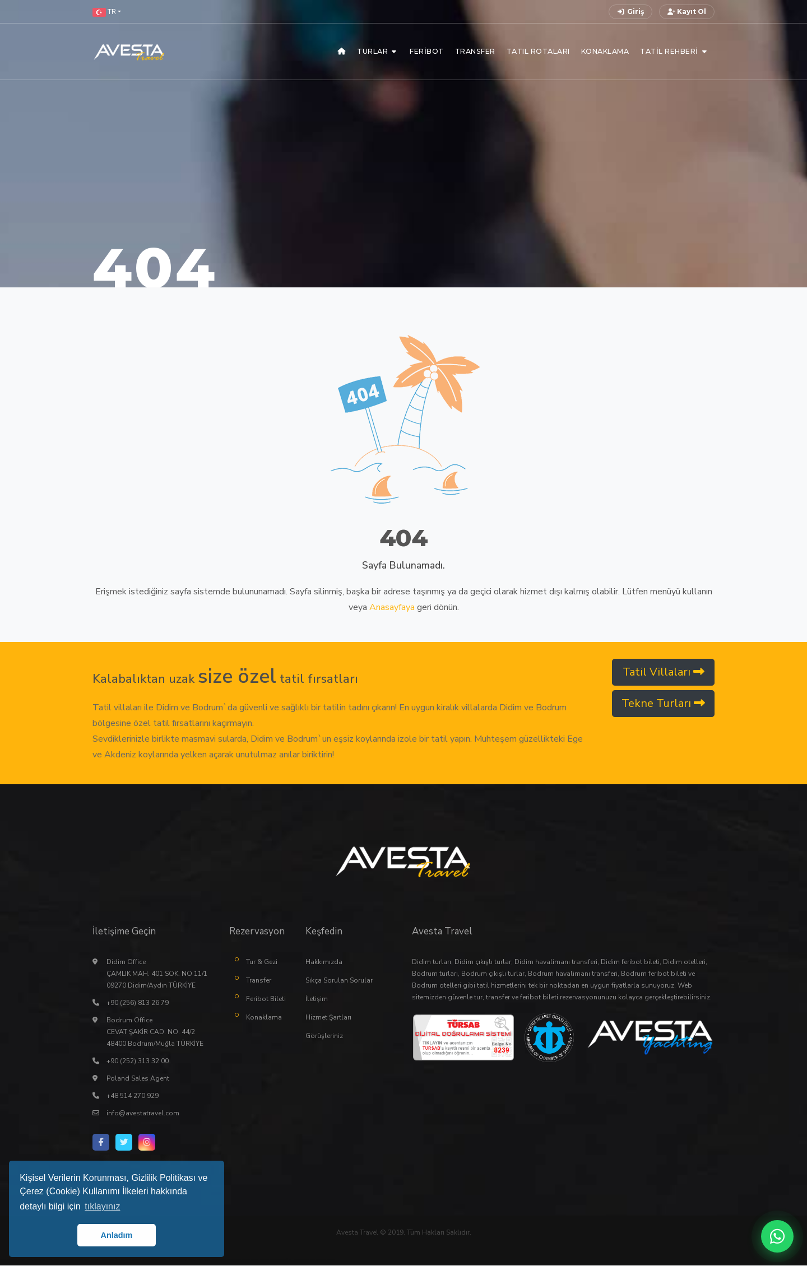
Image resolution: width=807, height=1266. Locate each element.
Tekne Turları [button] (663, 703)
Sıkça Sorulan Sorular (339, 980)
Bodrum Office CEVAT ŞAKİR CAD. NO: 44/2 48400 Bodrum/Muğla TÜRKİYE (154, 1032)
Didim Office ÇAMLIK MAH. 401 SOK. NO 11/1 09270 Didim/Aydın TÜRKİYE (156, 974)
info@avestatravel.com (142, 1113)
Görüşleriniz (324, 1036)
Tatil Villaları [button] (663, 671)
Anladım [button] (117, 1235)
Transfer (258, 980)
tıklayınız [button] (102, 1206)
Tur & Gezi (261, 962)
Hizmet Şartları (328, 1017)
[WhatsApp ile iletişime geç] (777, 1236)
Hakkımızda (323, 962)
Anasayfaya (392, 607)
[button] (106, 12)
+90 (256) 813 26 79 (137, 1003)
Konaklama (264, 1017)
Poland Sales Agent (137, 1078)
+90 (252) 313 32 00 (137, 1061)
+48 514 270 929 (132, 1096)
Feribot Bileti (266, 999)
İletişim (316, 999)
